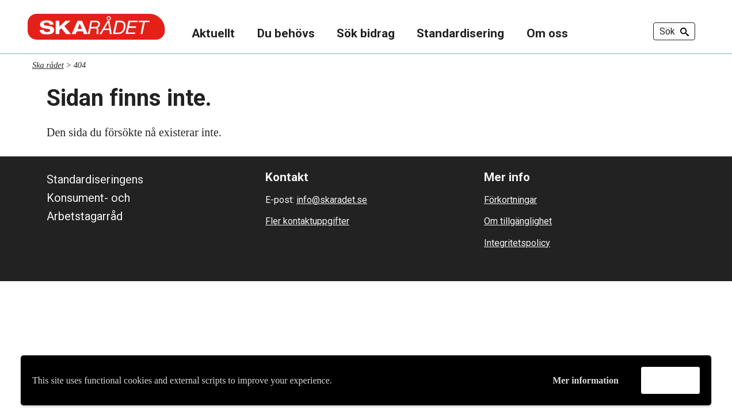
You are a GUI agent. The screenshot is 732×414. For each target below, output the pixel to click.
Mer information (585, 380)
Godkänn (670, 380)
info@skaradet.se (331, 199)
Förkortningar (510, 199)
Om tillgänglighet (518, 221)
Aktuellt (213, 33)
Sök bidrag (366, 33)
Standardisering (460, 33)
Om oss (547, 33)
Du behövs (286, 33)
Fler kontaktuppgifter (307, 221)
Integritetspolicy (517, 242)
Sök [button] (674, 31)
